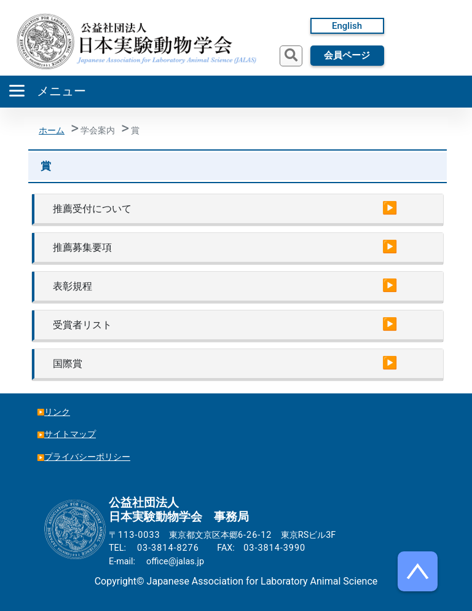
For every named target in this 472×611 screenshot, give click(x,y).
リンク (57, 412)
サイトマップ (70, 434)
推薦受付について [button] (92, 209)
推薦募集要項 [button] (82, 247)
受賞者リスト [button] (82, 325)
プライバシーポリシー (87, 457)
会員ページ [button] (347, 55)
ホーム (52, 130)
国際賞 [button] (67, 363)
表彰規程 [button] (72, 286)
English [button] (347, 25)
